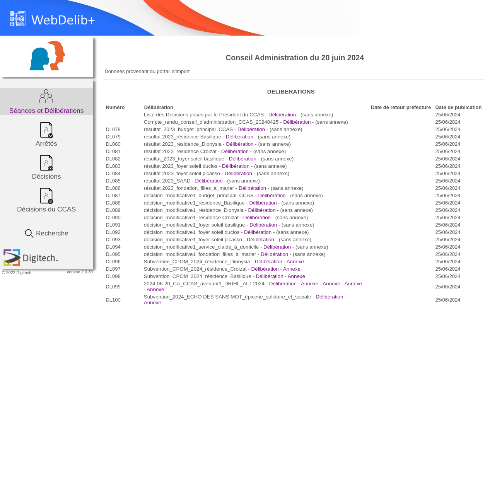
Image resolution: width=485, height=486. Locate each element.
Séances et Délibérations (46, 101)
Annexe (295, 261)
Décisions (46, 167)
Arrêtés (46, 134)
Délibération (282, 115)
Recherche (46, 231)
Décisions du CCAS (46, 200)
